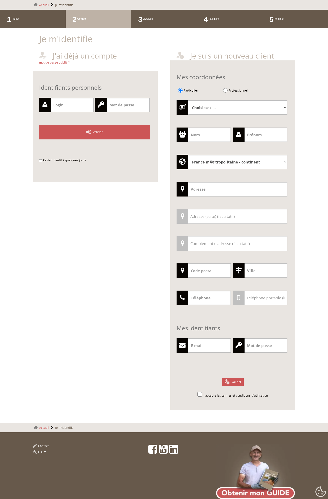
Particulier (191, 90)
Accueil (44, 5)
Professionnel (238, 90)
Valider (98, 132)
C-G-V (39, 452)
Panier (15, 18)
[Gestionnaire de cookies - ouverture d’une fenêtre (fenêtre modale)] (320, 492)
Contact (41, 446)
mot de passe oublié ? (54, 62)
